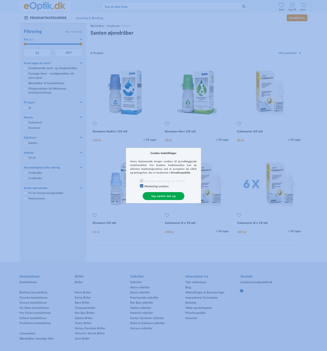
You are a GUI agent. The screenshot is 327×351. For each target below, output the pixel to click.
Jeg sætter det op (163, 196)
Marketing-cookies (157, 186)
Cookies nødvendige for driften (165, 181)
